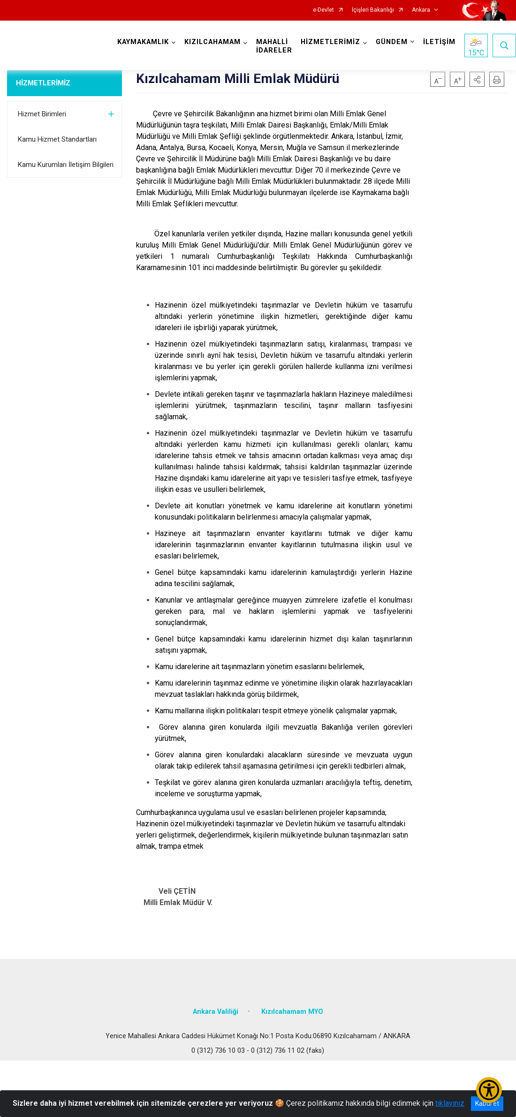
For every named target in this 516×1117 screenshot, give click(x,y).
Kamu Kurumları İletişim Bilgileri (66, 164)
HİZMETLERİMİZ (43, 83)
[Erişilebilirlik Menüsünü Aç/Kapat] (489, 1090)
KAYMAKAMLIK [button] (143, 42)
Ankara (421, 10)
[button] (477, 79)
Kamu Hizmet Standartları (57, 139)
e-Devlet (323, 10)
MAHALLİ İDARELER (274, 46)
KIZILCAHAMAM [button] (212, 42)
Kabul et (487, 1103)
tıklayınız (449, 1103)
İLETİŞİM (439, 42)
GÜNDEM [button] (392, 42)
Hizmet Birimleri (42, 114)
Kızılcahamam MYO (292, 1012)
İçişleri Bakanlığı (373, 10)
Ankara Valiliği (215, 1012)
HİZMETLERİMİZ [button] (330, 42)
